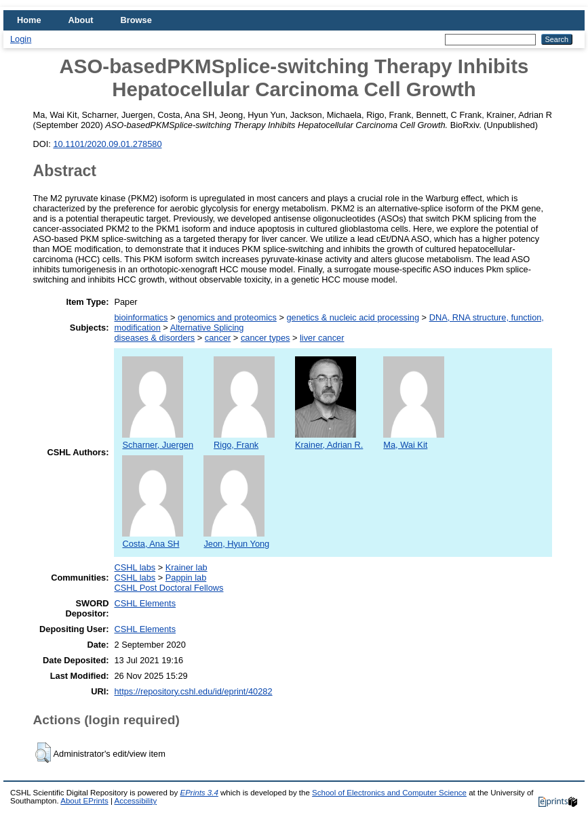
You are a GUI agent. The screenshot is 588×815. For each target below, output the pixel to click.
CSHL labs (134, 567)
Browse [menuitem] (136, 20)
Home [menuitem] (29, 20)
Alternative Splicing (207, 327)
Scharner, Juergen (157, 440)
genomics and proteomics (227, 317)
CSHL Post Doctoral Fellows (168, 588)
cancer (218, 338)
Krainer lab (186, 567)
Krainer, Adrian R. (329, 440)
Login (20, 39)
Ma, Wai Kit (413, 440)
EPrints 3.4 (199, 793)
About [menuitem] (81, 20)
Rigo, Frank (244, 440)
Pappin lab (185, 577)
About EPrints (84, 801)
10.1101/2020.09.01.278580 (107, 144)
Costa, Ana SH (152, 538)
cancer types (265, 338)
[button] (43, 753)
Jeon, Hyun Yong (236, 538)
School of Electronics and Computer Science (389, 793)
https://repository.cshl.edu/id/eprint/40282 (193, 691)
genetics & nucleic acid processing (352, 317)
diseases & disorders (154, 338)
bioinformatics (141, 317)
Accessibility (135, 801)
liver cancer (322, 338)
